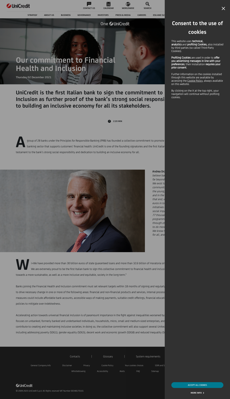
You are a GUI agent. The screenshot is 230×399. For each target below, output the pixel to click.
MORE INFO (196, 393)
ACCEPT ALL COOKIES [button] (197, 385)
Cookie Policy (195, 80)
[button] (223, 9)
